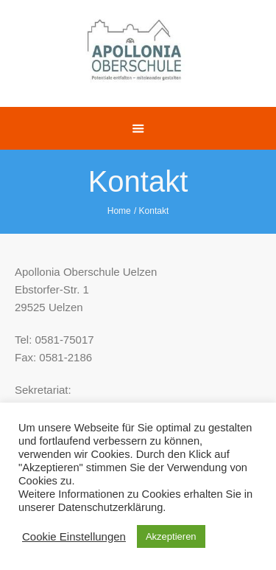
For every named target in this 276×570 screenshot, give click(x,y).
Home (119, 211)
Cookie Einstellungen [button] (74, 536)
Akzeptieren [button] (171, 536)
